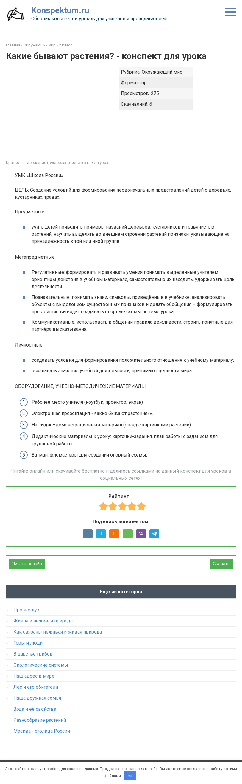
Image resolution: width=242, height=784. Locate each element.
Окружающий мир (40, 45)
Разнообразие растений (39, 720)
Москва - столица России (41, 731)
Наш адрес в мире (33, 676)
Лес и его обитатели (35, 687)
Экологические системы (40, 665)
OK (130, 776)
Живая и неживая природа (43, 621)
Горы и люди (28, 643)
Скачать (221, 563)
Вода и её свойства (34, 709)
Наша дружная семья (37, 698)
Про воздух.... (28, 610)
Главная (13, 45)
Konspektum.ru (60, 10)
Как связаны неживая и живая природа (57, 632)
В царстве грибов (33, 654)
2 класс (65, 45)
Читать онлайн (27, 563)
